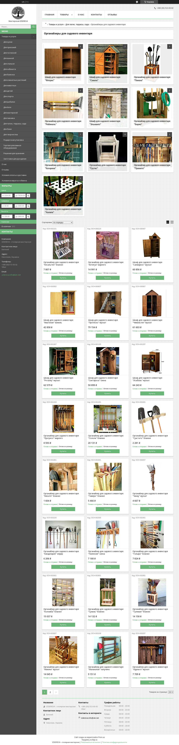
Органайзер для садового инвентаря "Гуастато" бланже (150, 436)
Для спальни (9, 63)
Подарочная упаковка (13, 140)
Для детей (8, 91)
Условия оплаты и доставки (14, 175)
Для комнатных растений (14, 80)
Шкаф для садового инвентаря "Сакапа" (105, 79)
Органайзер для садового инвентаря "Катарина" (63, 167)
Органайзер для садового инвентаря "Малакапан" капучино (105, 668)
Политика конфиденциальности (114, 742)
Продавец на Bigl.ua (89, 740)
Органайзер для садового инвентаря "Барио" (152, 123)
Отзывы (5, 169)
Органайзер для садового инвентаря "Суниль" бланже (105, 610)
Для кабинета (9, 69)
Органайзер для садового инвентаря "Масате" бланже (61, 494)
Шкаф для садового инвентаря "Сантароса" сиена (103, 379)
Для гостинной (9, 53)
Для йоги (7, 107)
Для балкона (9, 74)
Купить (63, 277)
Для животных (9, 85)
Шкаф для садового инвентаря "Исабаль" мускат (147, 379)
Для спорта (8, 96)
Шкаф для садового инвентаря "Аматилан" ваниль (58, 321)
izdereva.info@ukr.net (11, 275)
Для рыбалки (9, 102)
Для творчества (10, 134)
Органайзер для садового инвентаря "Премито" (152, 167)
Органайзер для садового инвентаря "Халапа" (63, 211)
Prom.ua (101, 737)
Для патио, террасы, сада (14, 123)
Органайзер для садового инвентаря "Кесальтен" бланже (61, 263)
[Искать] (33, 27)
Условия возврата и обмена (14, 180)
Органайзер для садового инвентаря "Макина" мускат (61, 668)
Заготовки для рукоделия (14, 159)
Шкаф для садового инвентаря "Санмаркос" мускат (147, 263)
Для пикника (9, 118)
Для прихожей (9, 47)
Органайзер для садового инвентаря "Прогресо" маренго (61, 436)
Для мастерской (10, 112)
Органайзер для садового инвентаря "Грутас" (108, 167)
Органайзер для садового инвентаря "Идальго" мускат (150, 668)
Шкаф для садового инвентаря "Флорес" (60, 79)
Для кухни (7, 42)
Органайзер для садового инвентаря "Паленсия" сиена (105, 552)
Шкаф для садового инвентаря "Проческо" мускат (103, 321)
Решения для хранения (13, 153)
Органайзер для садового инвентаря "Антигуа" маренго (105, 263)
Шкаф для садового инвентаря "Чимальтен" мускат (147, 321)
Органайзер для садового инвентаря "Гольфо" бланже (150, 552)
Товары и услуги (9, 36)
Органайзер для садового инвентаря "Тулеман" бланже (150, 610)
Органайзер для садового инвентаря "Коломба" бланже (61, 610)
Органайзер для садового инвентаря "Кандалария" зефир (61, 552)
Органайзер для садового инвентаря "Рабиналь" (63, 123)
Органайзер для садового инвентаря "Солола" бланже (105, 436)
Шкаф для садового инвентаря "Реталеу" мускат (58, 379)
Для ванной (8, 58)
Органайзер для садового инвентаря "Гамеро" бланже (105, 494)
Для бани (7, 129)
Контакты (96, 15)
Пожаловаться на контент (91, 742)
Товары (64, 15)
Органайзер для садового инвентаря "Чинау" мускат (150, 494)
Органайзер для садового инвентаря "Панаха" (152, 79)
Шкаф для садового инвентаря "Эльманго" (105, 123)
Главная (49, 15)
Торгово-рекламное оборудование (12, 146)
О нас (4, 164)
